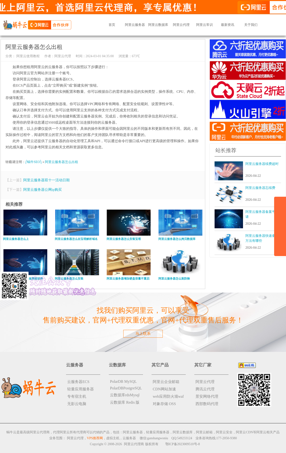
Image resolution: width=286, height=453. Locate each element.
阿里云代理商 (134, 444)
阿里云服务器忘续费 (260, 188)
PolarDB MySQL (123, 381)
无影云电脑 (76, 404)
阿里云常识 (204, 25)
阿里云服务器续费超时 (262, 164)
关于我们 (250, 25)
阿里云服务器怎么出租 (61, 162)
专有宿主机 (76, 396)
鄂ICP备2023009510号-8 (182, 444)
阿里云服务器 (135, 25)
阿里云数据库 (158, 25)
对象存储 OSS (164, 404)
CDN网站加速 (164, 389)
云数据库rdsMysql (124, 395)
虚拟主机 (112, 438)
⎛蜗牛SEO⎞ (33, 162)
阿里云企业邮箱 (166, 382)
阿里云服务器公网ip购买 (42, 189)
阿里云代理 (181, 25)
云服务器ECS (78, 382)
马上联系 (143, 334)
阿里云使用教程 (27, 56)
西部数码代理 (206, 404)
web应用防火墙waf (168, 396)
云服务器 (129, 438)
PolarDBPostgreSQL (126, 388)
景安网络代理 (206, 396)
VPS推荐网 (95, 438)
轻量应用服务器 (80, 389)
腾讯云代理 (204, 389)
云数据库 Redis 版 (124, 402)
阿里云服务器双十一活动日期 (46, 180)
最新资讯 (227, 25)
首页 (112, 25)
